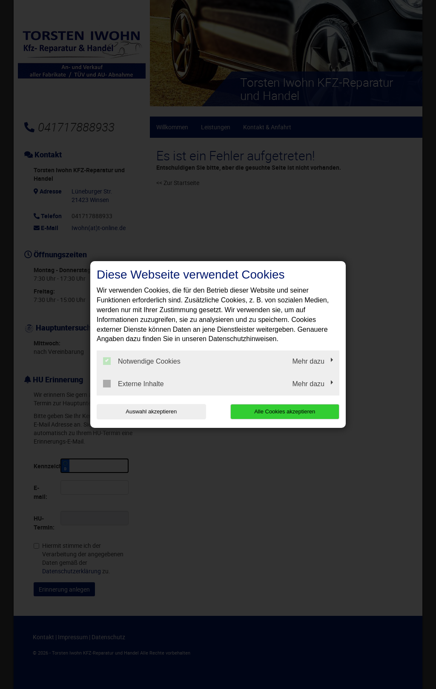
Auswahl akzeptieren (151, 411)
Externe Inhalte (133, 383)
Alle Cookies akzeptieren (284, 411)
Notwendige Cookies (142, 361)
